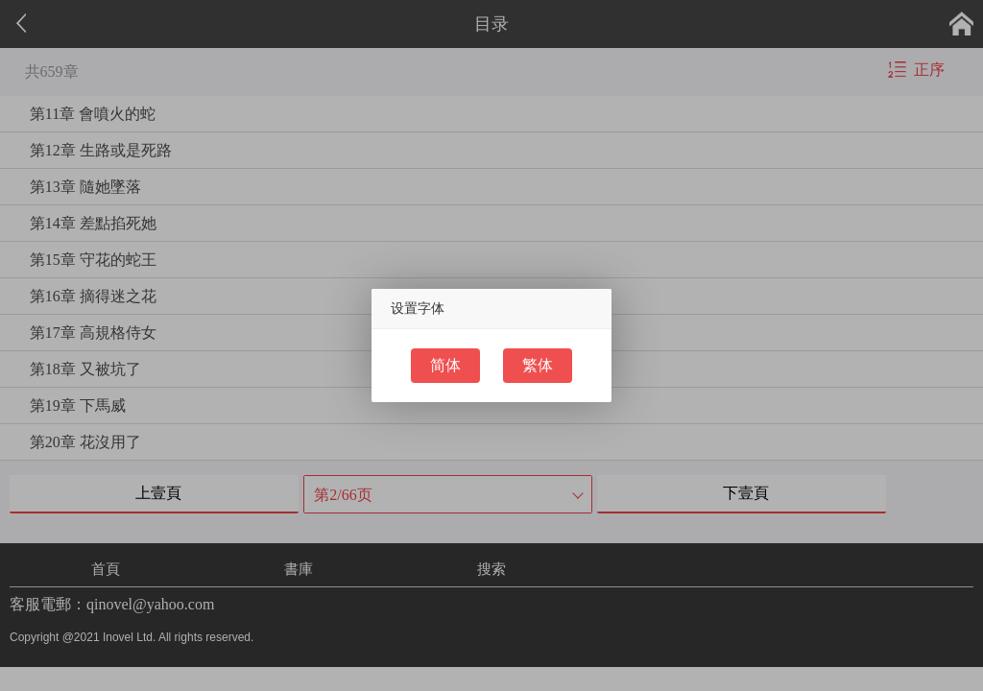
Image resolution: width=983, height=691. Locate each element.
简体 (445, 365)
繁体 (537, 365)
